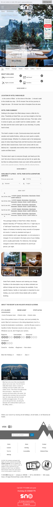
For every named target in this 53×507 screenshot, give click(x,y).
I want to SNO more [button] (26, 2)
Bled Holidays (6, 355)
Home (3, 11)
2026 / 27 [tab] (21, 190)
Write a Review (16, 60)
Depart (26, 68)
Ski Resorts (19, 11)
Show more (21, 169)
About (26, 444)
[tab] (5, 309)
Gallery (32, 68)
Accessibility (26, 451)
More (39, 68)
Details (21, 68)
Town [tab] (5, 378)
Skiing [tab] (14, 378)
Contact (44, 444)
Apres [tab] (23, 378)
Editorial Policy (44, 451)
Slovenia (26, 11)
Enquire (26, 504)
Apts (26, 355)
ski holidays (26, 414)
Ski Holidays (10, 11)
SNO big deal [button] (47, 2)
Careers (9, 447)
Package (14, 68)
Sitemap (9, 454)
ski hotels (35, 414)
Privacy (44, 447)
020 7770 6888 (24, 488)
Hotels (19, 355)
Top (2, 68)
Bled (32, 11)
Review (8, 68)
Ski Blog (26, 447)
